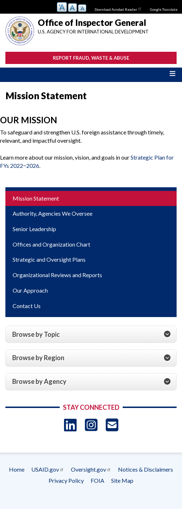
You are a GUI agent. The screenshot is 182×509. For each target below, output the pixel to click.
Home (16, 469)
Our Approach (30, 290)
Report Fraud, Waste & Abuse (91, 58)
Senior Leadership (34, 228)
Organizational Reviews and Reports (57, 274)
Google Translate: (164, 9)
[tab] (91, 334)
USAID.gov (47, 469)
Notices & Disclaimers (145, 469)
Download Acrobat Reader (118, 9)
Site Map (122, 480)
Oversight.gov (91, 469)
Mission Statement (36, 198)
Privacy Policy (66, 480)
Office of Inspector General (92, 22)
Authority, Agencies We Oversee (52, 213)
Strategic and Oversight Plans (49, 259)
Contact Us (27, 305)
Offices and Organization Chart (51, 244)
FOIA (97, 480)
